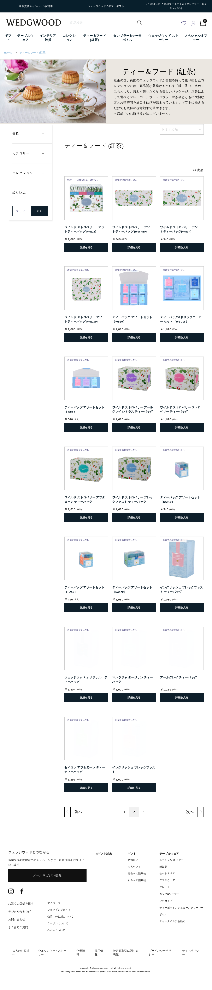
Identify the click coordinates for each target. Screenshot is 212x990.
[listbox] (182, 129)
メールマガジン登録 (47, 875)
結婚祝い (133, 860)
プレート (164, 887)
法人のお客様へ (20, 952)
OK (39, 211)
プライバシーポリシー (160, 952)
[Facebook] (22, 891)
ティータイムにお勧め (172, 921)
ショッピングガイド (59, 909)
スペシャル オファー (171, 860)
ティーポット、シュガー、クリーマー (181, 907)
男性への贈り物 (137, 873)
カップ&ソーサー (169, 894)
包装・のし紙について (60, 916)
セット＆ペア (167, 873)
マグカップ (165, 900)
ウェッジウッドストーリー (52, 952)
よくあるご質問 (18, 927)
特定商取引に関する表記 (125, 952)
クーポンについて (57, 923)
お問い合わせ (16, 919)
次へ (190, 811)
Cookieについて (56, 930)
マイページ (53, 903)
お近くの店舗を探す (21, 903)
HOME (8, 52)
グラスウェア (167, 880)
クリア (21, 211)
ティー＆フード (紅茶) (33, 52)
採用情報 (99, 952)
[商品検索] (106, 23)
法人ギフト (134, 866)
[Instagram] (11, 891)
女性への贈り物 (137, 880)
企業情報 (80, 952)
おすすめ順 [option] (170, 129)
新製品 (163, 866)
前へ (78, 811)
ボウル (163, 914)
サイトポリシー (190, 952)
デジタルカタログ (19, 911)
